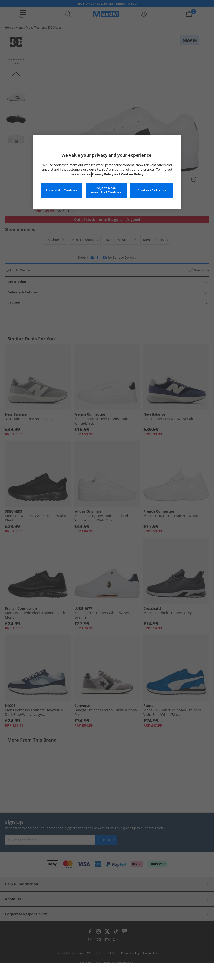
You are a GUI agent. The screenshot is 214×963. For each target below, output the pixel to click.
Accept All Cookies (61, 190)
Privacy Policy (102, 174)
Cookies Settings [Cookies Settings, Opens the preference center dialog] (152, 190)
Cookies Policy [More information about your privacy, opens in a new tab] (132, 174)
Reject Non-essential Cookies (106, 190)
